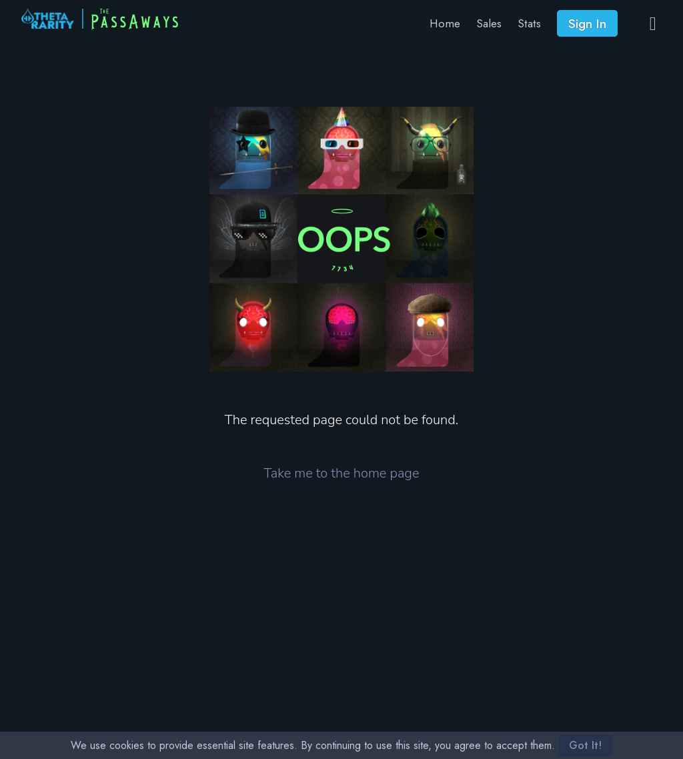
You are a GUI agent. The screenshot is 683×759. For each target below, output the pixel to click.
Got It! (585, 745)
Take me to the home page (342, 473)
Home (445, 23)
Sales (489, 23)
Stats (529, 23)
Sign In (587, 23)
